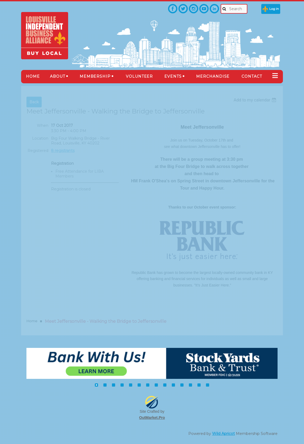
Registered (38, 150)
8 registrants (63, 150)
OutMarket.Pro (152, 417)
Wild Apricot (223, 433)
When (42, 125)
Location (40, 138)
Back (34, 102)
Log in (274, 9)
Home (31, 321)
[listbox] (255, 100)
